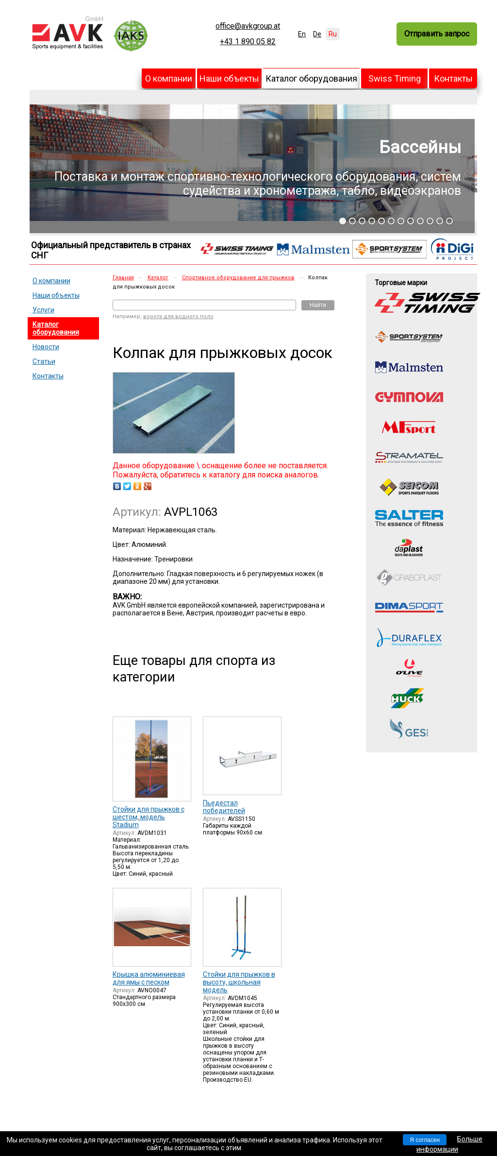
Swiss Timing (394, 78)
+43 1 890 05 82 (248, 42)
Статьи (44, 361)
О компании (168, 78)
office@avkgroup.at (247, 26)
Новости (46, 347)
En (302, 34)
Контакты (453, 78)
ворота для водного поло (178, 316)
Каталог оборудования (311, 78)
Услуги (43, 310)
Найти (318, 305)
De (317, 34)
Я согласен (425, 1140)
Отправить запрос (436, 33)
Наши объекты (229, 78)
